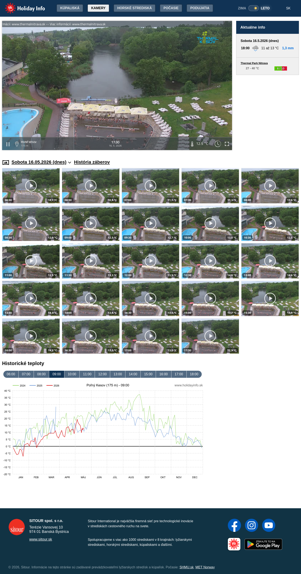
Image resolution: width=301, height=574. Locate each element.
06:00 (11, 374)
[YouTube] (268, 526)
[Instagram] (251, 526)
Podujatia (199, 8)
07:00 (26, 374)
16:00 (163, 374)
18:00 (194, 374)
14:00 (133, 374)
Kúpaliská (69, 8)
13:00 (118, 374)
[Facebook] (234, 526)
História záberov (92, 162)
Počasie (171, 8)
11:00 (87, 374)
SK (288, 8)
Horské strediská (134, 8)
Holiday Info (21, 5)
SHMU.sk (187, 567)
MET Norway (205, 567)
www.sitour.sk (40, 539)
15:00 (148, 374)
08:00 (41, 374)
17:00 (179, 374)
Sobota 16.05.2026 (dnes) (41, 162)
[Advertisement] (267, 113)
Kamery (98, 8)
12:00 (102, 374)
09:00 (56, 374)
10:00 (72, 374)
